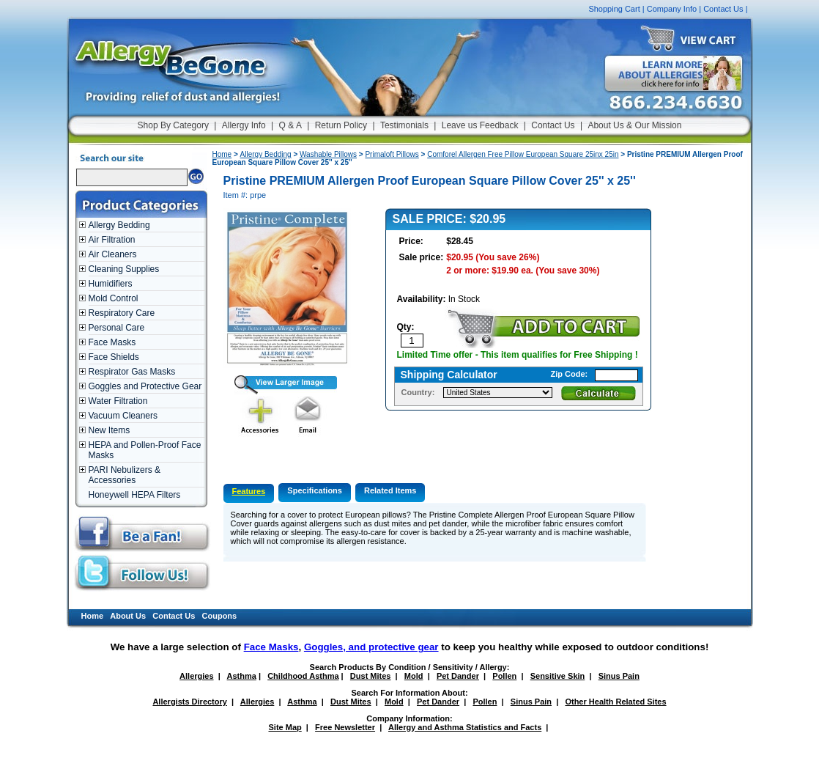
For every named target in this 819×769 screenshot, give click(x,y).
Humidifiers (111, 284)
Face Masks (112, 342)
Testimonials (404, 125)
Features (249, 491)
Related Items (390, 490)
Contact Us (723, 8)
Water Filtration (118, 401)
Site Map (285, 727)
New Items (109, 430)
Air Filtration (112, 240)
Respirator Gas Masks (132, 372)
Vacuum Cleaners (123, 416)
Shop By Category (173, 125)
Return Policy (341, 125)
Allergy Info (244, 125)
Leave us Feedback (480, 125)
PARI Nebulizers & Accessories (124, 475)
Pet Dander (458, 676)
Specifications (314, 490)
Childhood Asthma (302, 676)
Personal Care (117, 328)
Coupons (219, 615)
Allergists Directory (189, 701)
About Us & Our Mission (634, 125)
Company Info (672, 8)
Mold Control (113, 298)
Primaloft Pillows (391, 154)
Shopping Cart (614, 8)
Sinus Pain (619, 676)
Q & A (290, 125)
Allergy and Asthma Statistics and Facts (464, 727)
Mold (413, 676)
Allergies (196, 676)
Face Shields (114, 357)
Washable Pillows (328, 154)
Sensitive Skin (557, 676)
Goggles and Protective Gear (145, 386)
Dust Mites (370, 676)
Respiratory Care (122, 313)
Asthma (241, 676)
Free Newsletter (345, 727)
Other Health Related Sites (615, 701)
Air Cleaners (113, 254)
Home (222, 154)
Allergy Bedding (119, 225)
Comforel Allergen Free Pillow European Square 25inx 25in (522, 154)
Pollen (504, 676)
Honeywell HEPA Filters (135, 495)
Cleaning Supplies (124, 269)
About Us (128, 615)
